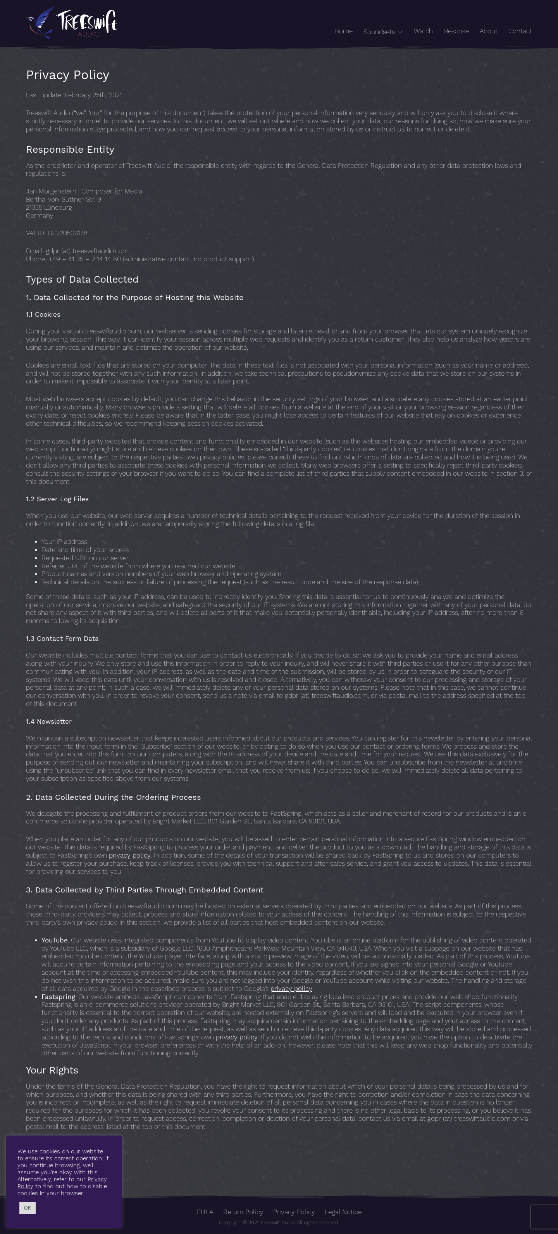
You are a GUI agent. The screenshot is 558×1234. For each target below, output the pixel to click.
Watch (423, 31)
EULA (205, 1212)
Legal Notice (343, 1212)
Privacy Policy (294, 1212)
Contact (520, 31)
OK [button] (27, 1208)
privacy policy (130, 855)
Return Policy (243, 1212)
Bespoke (456, 31)
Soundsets (379, 32)
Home (343, 31)
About (489, 31)
